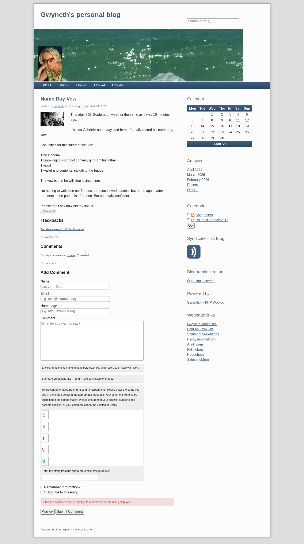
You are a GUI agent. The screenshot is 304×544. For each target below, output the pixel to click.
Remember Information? (62, 487)
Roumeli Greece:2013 (211, 220)
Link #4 (99, 85)
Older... (192, 190)
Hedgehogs (195, 354)
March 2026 (196, 174)
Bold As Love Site (200, 329)
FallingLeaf (195, 349)
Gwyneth (58, 106)
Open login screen (200, 281)
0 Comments (48, 211)
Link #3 (81, 85)
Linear (71, 255)
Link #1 (46, 85)
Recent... (194, 185)
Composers (204, 215)
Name (45, 281)
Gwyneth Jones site (202, 324)
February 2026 (198, 180)
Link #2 (63, 85)
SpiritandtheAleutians (203, 334)
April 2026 (194, 169)
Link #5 (117, 85)
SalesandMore (198, 359)
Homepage (49, 306)
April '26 (220, 144)
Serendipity (62, 529)
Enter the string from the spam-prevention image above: (76, 470)
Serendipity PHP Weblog (205, 302)
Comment (48, 318)
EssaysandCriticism (202, 339)
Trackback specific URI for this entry (62, 229)
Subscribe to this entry (60, 492)
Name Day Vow (58, 99)
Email (45, 293)
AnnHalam (195, 344)
